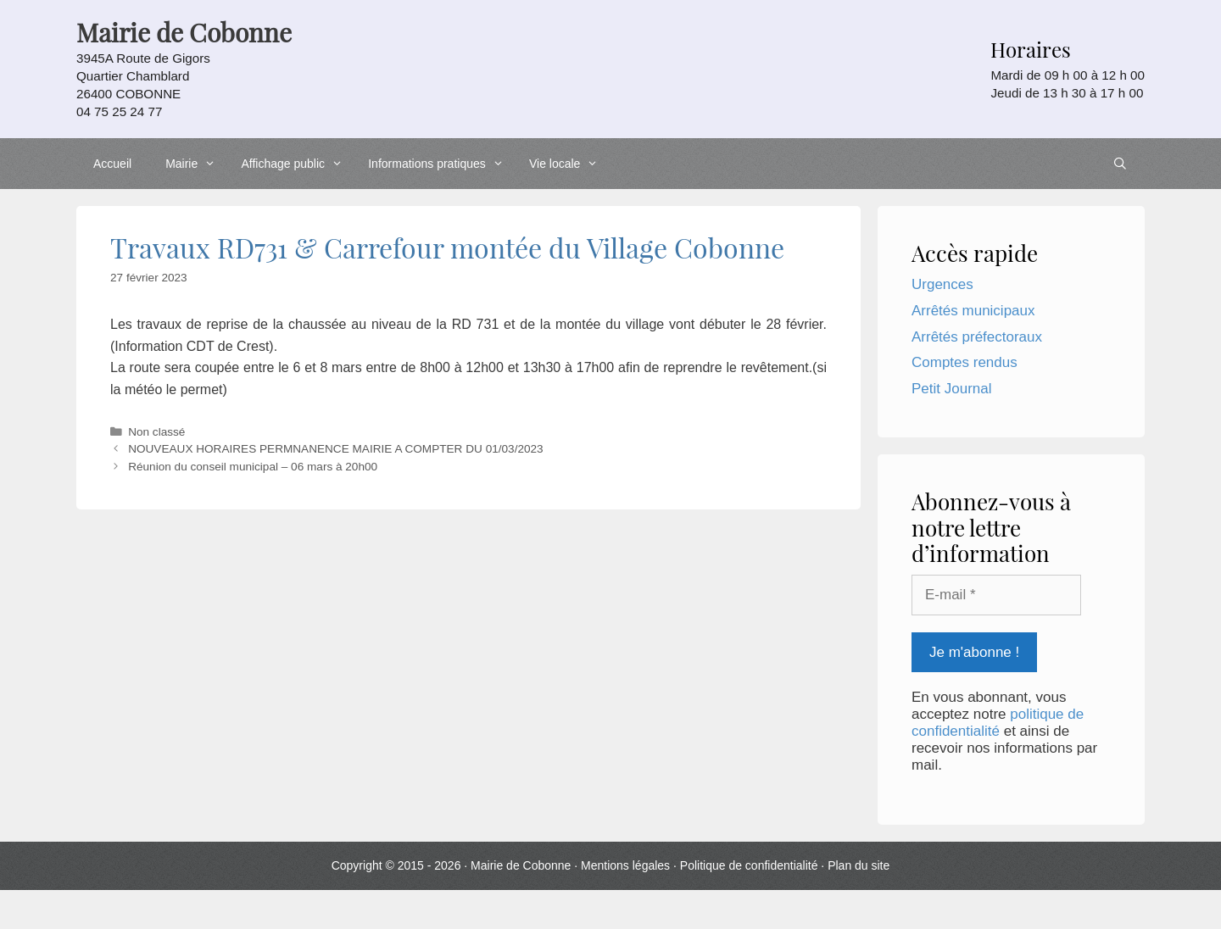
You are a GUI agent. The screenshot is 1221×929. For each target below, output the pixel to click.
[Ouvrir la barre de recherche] (1120, 163)
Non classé (156, 432)
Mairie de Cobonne (521, 865)
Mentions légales (625, 865)
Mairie (194, 163)
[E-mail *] (996, 595)
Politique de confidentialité (749, 865)
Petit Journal (952, 389)
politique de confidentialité (998, 722)
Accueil (112, 163)
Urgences (942, 284)
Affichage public (296, 163)
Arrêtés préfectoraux (977, 337)
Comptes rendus (965, 362)
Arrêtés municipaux (973, 311)
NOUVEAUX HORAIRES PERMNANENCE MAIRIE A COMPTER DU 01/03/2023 (336, 448)
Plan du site (858, 865)
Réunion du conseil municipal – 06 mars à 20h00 (252, 466)
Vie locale (568, 163)
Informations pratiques (440, 163)
